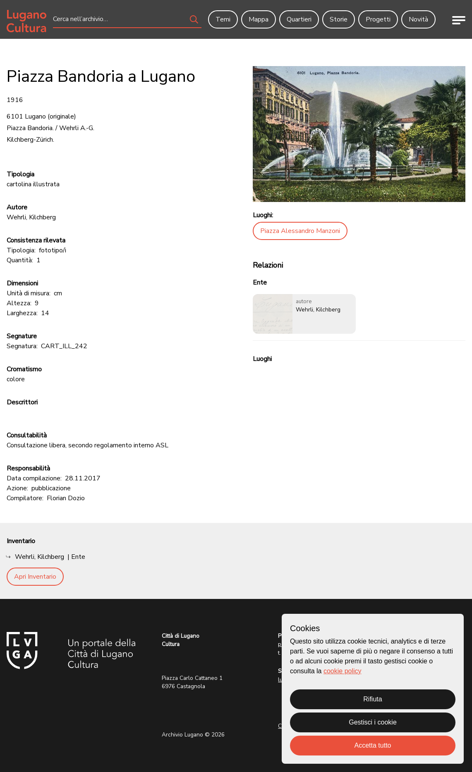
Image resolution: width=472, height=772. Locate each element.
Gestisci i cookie (373, 722)
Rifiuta (372, 699)
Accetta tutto (373, 745)
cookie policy (342, 671)
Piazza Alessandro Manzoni (300, 230)
